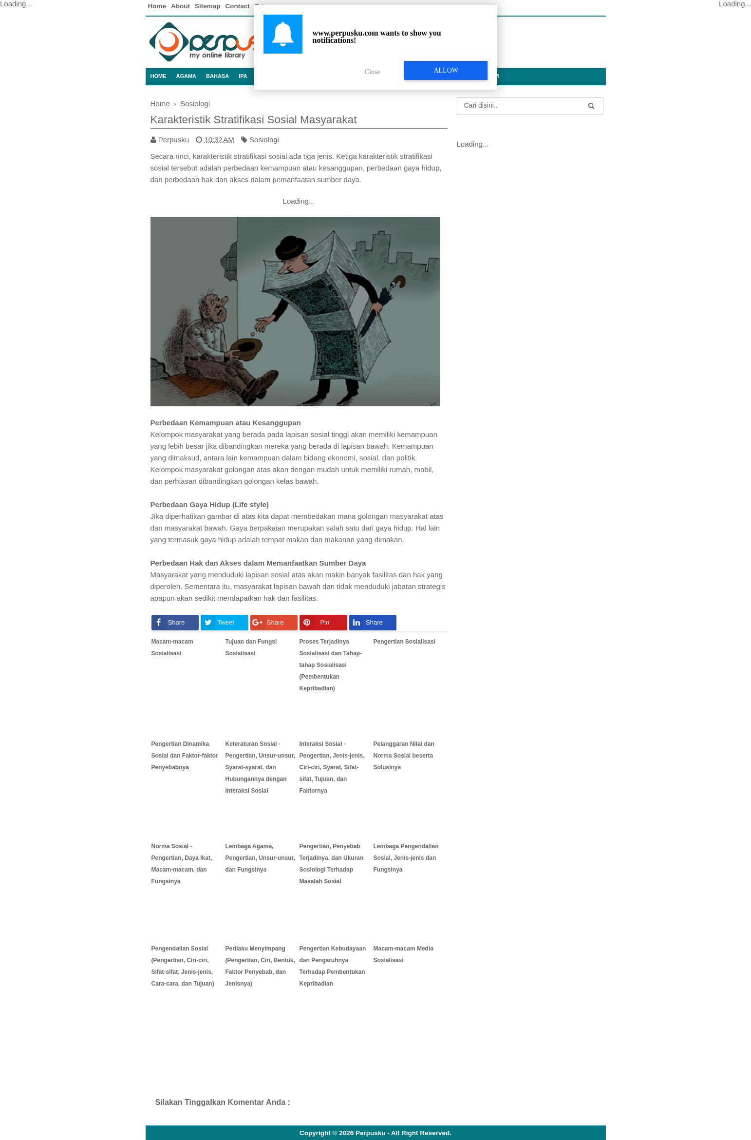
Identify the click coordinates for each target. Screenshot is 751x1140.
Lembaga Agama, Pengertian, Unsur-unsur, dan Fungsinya (260, 858)
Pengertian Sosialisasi (404, 641)
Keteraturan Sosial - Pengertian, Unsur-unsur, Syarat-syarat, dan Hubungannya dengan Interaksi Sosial (260, 767)
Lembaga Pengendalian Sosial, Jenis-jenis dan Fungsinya (406, 858)
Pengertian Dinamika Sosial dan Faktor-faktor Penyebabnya (184, 756)
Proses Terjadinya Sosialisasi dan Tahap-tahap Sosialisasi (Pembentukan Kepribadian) (331, 665)
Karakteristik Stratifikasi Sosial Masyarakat (253, 120)
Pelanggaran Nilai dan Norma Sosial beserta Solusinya (404, 756)
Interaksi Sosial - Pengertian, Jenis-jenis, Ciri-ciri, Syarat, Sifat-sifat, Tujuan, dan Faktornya (332, 767)
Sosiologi (264, 139)
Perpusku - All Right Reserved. (403, 1133)
